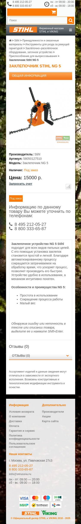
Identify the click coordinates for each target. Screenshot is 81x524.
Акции (46, 416)
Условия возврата (21, 411)
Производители (53, 411)
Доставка (15, 421)
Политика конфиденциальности (24, 437)
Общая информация (29, 75)
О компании (17, 416)
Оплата (14, 426)
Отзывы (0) (21, 355)
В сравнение (68, 186)
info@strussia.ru (20, 474)
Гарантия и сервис (22, 430)
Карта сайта (50, 421)
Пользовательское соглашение (22, 445)
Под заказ (16, 198)
